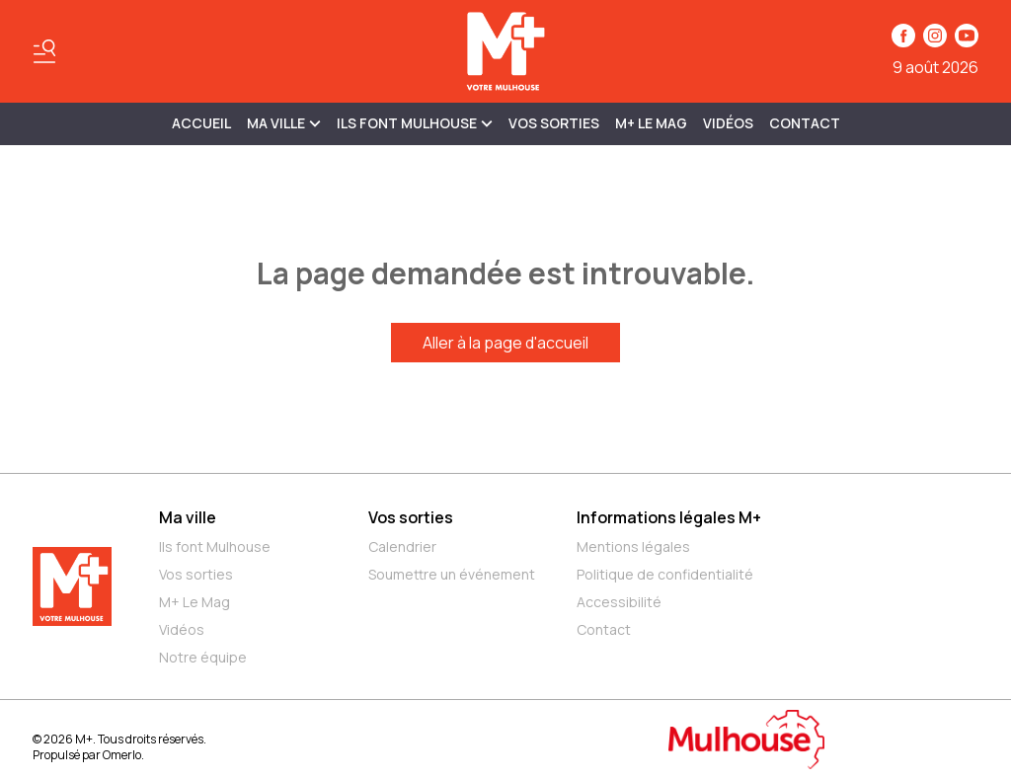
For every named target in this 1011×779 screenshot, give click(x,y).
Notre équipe (203, 657)
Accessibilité (619, 601)
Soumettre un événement (451, 574)
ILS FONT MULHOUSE (415, 123)
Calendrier (402, 546)
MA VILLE (284, 123)
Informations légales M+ (669, 517)
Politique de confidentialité (665, 574)
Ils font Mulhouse (215, 546)
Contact (804, 123)
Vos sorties (553, 123)
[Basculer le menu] (44, 51)
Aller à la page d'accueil (505, 342)
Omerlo (122, 754)
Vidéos (728, 123)
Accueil (201, 123)
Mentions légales (633, 546)
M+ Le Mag (651, 123)
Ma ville (187, 517)
